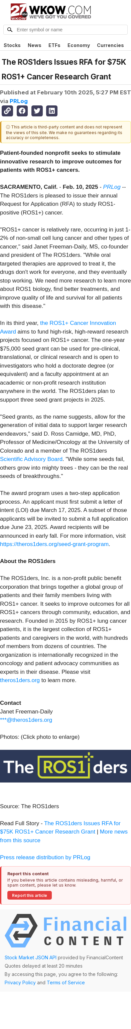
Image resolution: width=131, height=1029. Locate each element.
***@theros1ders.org (26, 720)
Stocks (12, 45)
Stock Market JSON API (30, 957)
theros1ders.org (20, 680)
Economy (79, 45)
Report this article (29, 895)
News (34, 45)
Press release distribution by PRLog (45, 857)
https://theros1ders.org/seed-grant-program (54, 544)
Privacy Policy (20, 982)
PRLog (19, 101)
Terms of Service (66, 982)
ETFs (54, 45)
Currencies (110, 45)
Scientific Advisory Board (31, 459)
